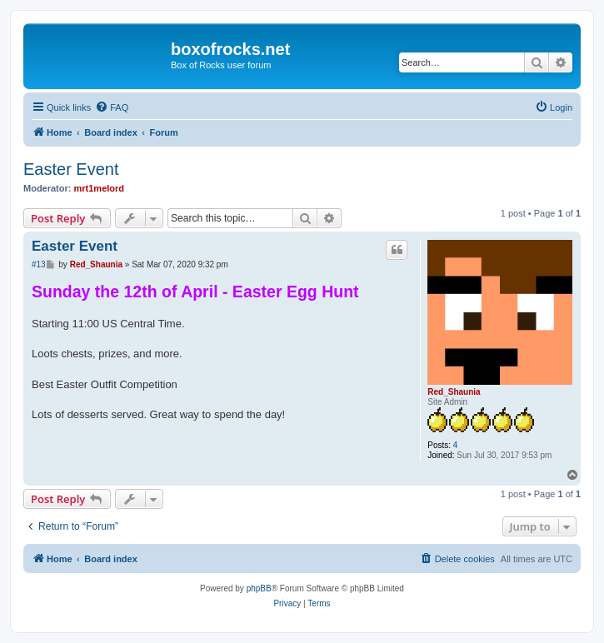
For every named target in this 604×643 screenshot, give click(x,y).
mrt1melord (99, 188)
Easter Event (71, 169)
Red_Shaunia (453, 391)
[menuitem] (111, 107)
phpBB (259, 588)
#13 (39, 264)
